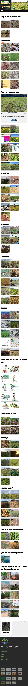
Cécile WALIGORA (4, 652)
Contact (2, 656)
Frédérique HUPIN (4, 654)
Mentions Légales (4, 657)
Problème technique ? (5, 659)
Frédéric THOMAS (4, 651)
